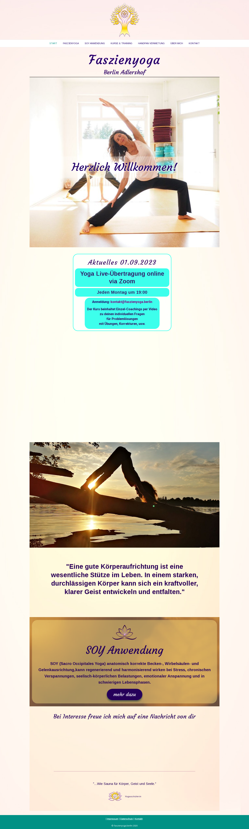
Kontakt (194, 43)
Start (53, 43)
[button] (124, 694)
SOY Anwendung (95, 43)
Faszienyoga (71, 43)
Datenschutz (126, 818)
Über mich (176, 43)
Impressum (112, 818)
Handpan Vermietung (151, 43)
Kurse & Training (121, 43)
